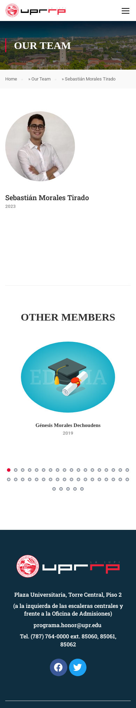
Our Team (41, 79)
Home (11, 79)
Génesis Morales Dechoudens (68, 425)
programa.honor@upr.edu (67, 625)
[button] (8, 470)
